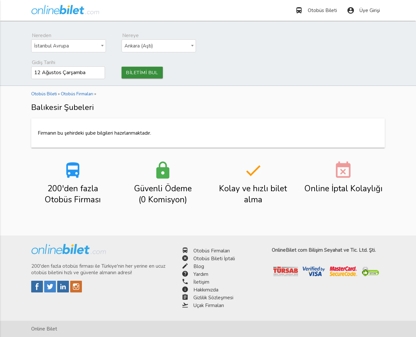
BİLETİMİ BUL (143, 72)
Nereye (130, 35)
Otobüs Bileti (316, 10)
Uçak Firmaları (208, 305)
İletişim (201, 282)
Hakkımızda (205, 290)
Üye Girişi (363, 10)
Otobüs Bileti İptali (214, 258)
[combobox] (68, 45)
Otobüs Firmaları (211, 251)
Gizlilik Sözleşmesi (213, 297)
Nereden (41, 35)
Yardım (200, 274)
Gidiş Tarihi (43, 62)
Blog (198, 266)
